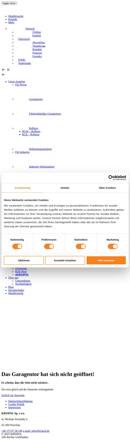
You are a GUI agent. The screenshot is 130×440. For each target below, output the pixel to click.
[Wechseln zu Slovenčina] (30, 42)
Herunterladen (16, 290)
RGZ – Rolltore (30, 134)
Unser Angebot (16, 81)
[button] (9, 3)
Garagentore (29, 99)
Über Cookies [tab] (107, 187)
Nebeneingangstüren (33, 149)
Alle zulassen (106, 260)
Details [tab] (65, 187)
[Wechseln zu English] (28, 35)
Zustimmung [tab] (22, 187)
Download (21, 268)
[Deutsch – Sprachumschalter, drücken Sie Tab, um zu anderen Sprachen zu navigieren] (21, 28)
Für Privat (20, 84)
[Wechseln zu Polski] (20, 59)
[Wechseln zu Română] (28, 49)
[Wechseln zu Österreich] (22, 39)
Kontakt (12, 19)
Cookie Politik (16, 404)
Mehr (11, 22)
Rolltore (26, 128)
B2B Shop (21, 271)
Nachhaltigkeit (23, 283)
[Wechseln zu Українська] (30, 45)
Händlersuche (15, 16)
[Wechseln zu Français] (28, 52)
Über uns (13, 277)
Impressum (14, 407)
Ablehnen (24, 260)
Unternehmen (22, 280)
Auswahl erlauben (65, 260)
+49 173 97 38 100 (11, 430)
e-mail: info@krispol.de (36, 430)
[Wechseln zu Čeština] (28, 32)
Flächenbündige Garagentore (38, 113)
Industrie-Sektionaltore (35, 166)
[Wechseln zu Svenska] (28, 56)
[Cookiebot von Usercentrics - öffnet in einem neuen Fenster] (111, 177)
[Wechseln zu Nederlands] (23, 63)
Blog (11, 287)
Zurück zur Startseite (13, 395)
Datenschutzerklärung (20, 401)
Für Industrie (22, 152)
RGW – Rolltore (31, 131)
